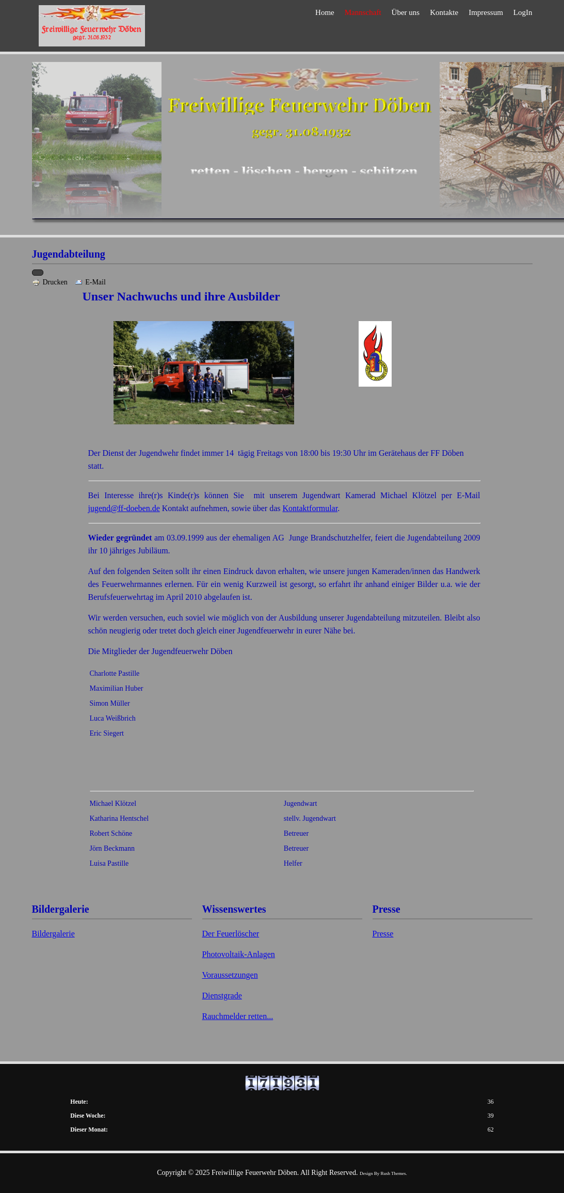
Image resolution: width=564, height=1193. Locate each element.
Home (324, 27)
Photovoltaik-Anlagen (238, 954)
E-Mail (90, 282)
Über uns (406, 27)
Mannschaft (363, 27)
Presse (383, 933)
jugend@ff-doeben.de (124, 508)
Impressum (486, 27)
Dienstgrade (222, 995)
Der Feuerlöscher (231, 933)
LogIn (523, 27)
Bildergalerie (53, 933)
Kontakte (444, 27)
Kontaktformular (310, 508)
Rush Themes (393, 1173)
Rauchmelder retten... (237, 1016)
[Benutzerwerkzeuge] (37, 272)
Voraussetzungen (230, 975)
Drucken (51, 282)
